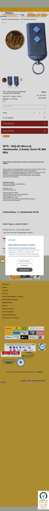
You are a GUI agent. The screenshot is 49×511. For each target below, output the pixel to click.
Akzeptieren (24, 270)
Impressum (11, 240)
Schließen (24, 265)
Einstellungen (24, 261)
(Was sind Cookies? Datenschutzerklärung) (21, 248)
